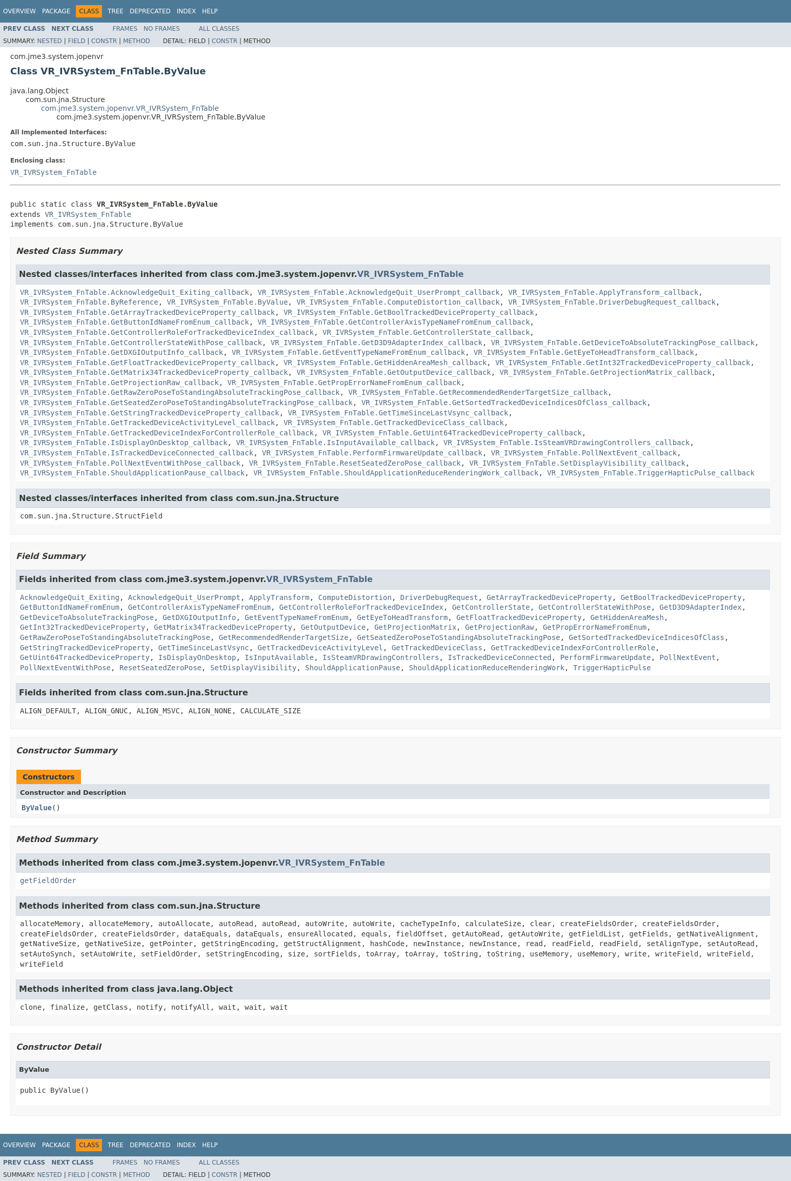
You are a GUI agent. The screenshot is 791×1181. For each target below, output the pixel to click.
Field (76, 41)
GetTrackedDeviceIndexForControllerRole (573, 648)
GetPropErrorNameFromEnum (594, 627)
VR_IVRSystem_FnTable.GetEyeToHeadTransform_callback (584, 352)
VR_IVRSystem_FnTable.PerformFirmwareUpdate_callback (372, 453)
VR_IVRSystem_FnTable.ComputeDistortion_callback (397, 302)
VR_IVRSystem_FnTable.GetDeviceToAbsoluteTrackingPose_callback (623, 342)
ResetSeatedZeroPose (160, 668)
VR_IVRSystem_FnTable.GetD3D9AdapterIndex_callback (376, 342)
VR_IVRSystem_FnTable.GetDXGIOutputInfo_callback (121, 352)
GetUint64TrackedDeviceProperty (85, 657)
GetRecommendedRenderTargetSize (284, 637)
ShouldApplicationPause (352, 668)
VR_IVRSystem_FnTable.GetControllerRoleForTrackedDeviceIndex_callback (167, 332)
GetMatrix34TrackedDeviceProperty (223, 627)
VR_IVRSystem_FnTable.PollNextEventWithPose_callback (130, 463)
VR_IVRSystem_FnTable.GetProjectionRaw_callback (119, 382)
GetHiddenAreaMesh (627, 617)
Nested (49, 41)
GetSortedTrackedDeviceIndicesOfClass (646, 637)
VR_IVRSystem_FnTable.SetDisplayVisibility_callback (577, 463)
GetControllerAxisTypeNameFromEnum (199, 607)
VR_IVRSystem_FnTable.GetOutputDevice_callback (393, 372)
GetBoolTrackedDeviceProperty (681, 597)
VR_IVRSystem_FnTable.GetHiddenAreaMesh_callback (384, 362)
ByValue (37, 808)
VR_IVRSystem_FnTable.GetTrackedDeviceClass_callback (393, 422)
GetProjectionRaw (499, 627)
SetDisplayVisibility (253, 668)
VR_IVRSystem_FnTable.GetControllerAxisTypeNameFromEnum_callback (394, 322)
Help (210, 11)
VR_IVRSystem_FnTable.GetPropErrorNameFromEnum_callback (344, 382)
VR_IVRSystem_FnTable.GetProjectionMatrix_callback (606, 372)
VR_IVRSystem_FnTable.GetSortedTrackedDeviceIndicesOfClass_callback (503, 402)
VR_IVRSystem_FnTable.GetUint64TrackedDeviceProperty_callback (452, 433)
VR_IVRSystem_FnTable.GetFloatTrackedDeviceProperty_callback (147, 362)
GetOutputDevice (333, 627)
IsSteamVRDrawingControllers (380, 657)
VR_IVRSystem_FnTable (53, 172)
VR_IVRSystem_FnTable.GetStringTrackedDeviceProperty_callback (149, 413)
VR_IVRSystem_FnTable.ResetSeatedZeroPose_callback (355, 463)
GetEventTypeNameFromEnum (296, 617)
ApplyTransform (279, 597)
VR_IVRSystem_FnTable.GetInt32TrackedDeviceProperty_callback (622, 362)
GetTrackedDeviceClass (437, 648)
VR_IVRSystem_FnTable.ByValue (227, 302)
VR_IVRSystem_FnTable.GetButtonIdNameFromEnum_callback (134, 322)
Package (56, 11)
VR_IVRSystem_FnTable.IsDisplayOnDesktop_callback (124, 442)
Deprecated (150, 11)
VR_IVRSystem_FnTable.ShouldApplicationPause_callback (132, 473)
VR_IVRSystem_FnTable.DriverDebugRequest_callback (612, 302)
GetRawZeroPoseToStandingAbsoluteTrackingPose (115, 637)
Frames (125, 28)
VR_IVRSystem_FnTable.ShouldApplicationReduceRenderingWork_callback (395, 473)
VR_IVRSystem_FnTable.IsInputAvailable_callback (335, 442)
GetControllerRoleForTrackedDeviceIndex (361, 607)
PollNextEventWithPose (65, 668)
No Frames (162, 28)
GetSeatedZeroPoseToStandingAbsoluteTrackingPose (458, 637)
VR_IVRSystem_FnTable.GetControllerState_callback (426, 332)
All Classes (219, 28)
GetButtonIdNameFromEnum (69, 607)
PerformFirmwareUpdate (605, 657)
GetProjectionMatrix (415, 627)
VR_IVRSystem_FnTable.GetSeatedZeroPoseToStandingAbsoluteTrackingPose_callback (186, 402)
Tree (116, 11)
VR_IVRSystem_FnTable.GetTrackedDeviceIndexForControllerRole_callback (167, 433)
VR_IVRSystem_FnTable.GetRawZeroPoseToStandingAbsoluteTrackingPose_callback (180, 392)
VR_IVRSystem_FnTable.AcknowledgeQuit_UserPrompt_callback (379, 292)
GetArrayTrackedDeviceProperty (549, 597)
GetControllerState (491, 607)
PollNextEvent (688, 657)
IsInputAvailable (279, 657)
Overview (19, 11)
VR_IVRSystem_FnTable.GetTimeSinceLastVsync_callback (398, 413)
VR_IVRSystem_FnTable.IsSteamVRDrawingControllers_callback (566, 442)
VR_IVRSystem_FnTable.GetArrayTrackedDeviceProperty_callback (147, 312)
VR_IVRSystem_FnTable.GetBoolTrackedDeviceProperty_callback (408, 312)
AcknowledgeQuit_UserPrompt (184, 597)
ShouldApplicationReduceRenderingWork (486, 668)
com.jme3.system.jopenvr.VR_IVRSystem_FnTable (130, 108)
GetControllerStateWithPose (594, 607)
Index (186, 11)
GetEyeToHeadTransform (402, 617)
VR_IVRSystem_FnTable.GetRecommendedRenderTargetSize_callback (478, 392)
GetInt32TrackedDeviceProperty (82, 627)
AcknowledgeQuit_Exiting (69, 597)
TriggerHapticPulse (612, 668)
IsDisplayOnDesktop (197, 657)
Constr (104, 41)
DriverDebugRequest (439, 597)
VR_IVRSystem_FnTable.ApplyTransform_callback (603, 292)
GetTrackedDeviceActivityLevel (320, 648)
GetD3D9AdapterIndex (701, 607)
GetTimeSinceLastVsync (203, 648)
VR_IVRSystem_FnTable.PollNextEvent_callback (584, 453)
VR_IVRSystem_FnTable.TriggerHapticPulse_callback (651, 473)
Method (136, 41)
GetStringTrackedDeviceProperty (85, 648)
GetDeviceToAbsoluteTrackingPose (87, 617)
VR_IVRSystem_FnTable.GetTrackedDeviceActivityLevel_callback (147, 422)
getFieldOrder (48, 880)
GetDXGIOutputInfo (199, 617)
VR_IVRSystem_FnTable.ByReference (89, 302)
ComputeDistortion (355, 597)
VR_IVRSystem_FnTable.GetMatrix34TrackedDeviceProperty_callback (154, 372)
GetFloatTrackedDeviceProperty (518, 617)
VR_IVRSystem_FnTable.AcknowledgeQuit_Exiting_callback (134, 292)
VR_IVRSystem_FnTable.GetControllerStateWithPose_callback (141, 342)
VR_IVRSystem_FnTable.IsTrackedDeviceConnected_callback (136, 453)
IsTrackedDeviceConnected (499, 657)
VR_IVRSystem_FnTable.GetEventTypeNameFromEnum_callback (348, 352)
